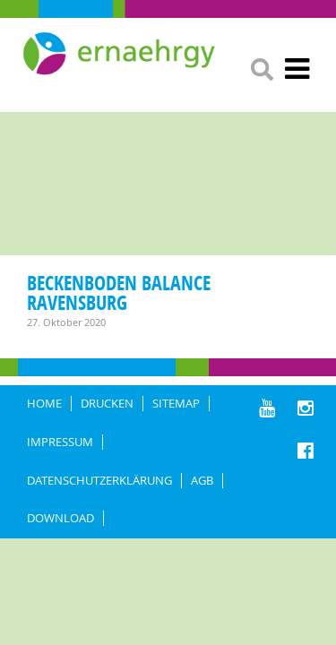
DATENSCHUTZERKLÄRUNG (99, 480)
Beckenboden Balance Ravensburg (119, 292)
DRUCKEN (107, 403)
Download (60, 518)
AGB (202, 480)
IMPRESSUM (60, 442)
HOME (44, 403)
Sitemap (176, 403)
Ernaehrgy (120, 53)
